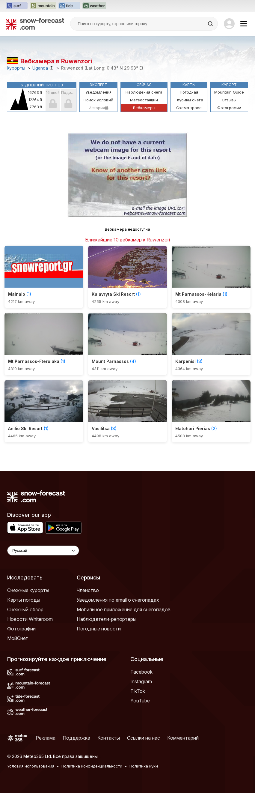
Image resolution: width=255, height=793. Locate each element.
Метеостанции (144, 99)
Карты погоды (23, 600)
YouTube (140, 701)
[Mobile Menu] (243, 23)
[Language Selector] (43, 550)
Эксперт (98, 84)
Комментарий (183, 738)
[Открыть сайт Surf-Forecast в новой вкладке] (17, 6)
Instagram (141, 681)
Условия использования (30, 766)
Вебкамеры (144, 107)
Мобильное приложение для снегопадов (123, 609)
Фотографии (229, 107)
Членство (88, 590)
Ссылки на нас (143, 738)
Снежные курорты (28, 590)
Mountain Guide (229, 92)
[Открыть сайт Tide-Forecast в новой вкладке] (69, 6)
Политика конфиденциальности (91, 766)
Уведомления (98, 92)
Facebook (141, 672)
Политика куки (143, 766)
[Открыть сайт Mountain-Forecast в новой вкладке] (43, 6)
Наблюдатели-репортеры (106, 619)
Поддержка (76, 738)
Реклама (45, 738)
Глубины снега (189, 99)
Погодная (189, 92)
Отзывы (229, 99)
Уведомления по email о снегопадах (118, 600)
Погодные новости (99, 629)
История (98, 107)
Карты (188, 84)
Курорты (16, 68)
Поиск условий (98, 99)
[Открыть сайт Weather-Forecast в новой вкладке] (94, 6)
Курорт (229, 84)
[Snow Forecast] (35, 24)
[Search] (211, 23)
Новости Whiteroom (30, 619)
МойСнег (17, 638)
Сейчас (144, 84)
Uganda (40, 68)
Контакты (108, 738)
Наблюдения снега (144, 92)
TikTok (137, 691)
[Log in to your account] (229, 23)
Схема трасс (189, 107)
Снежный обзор (25, 609)
